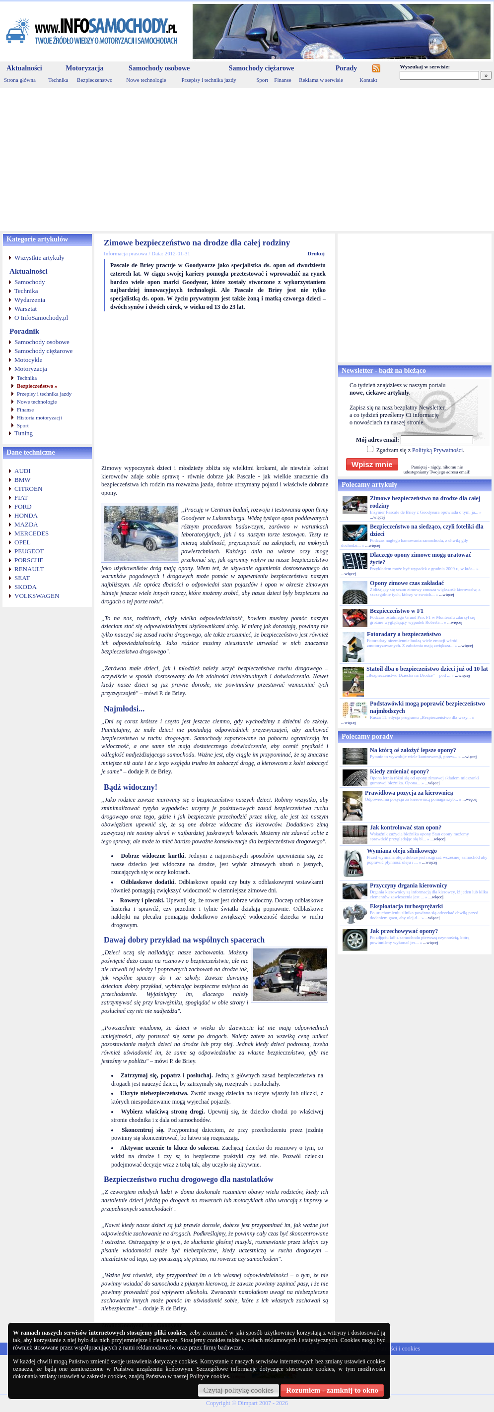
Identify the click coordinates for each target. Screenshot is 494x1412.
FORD (23, 506)
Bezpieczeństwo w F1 (396, 610)
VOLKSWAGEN (36, 595)
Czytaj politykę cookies (239, 1390)
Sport (262, 80)
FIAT (21, 497)
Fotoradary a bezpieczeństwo (404, 634)
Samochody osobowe (159, 68)
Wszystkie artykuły (39, 257)
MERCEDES (31, 533)
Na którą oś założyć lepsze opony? (413, 750)
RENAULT (29, 569)
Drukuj (316, 253)
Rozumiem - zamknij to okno (332, 1390)
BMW (22, 479)
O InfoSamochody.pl (41, 317)
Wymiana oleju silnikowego (402, 850)
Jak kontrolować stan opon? (405, 827)
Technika (58, 80)
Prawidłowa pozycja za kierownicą (409, 792)
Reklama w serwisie (321, 80)
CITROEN (28, 488)
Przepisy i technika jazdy (208, 80)
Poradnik (24, 331)
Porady (346, 68)
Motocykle (28, 359)
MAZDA (26, 524)
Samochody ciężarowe (261, 68)
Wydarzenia (29, 299)
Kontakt (368, 80)
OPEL (22, 542)
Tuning (23, 433)
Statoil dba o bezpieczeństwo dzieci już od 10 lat (427, 668)
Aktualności (24, 68)
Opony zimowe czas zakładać (407, 583)
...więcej (377, 517)
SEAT (22, 578)
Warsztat (25, 308)
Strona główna (20, 80)
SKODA (25, 586)
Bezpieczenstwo (94, 80)
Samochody (29, 282)
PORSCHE (29, 560)
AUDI (22, 470)
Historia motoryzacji (39, 417)
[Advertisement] (247, 159)
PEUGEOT (29, 551)
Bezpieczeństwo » (37, 386)
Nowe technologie (146, 80)
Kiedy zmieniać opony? (399, 771)
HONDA (26, 515)
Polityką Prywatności (437, 450)
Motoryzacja (84, 68)
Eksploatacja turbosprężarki (406, 906)
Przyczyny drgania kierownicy (408, 885)
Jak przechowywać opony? (404, 931)
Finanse (282, 80)
